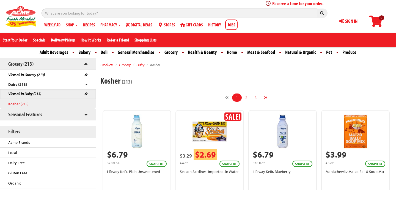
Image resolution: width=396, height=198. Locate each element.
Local (12, 152)
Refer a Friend (118, 40)
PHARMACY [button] (110, 25)
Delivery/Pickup (63, 40)
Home (232, 52)
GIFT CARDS (191, 25)
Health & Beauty (202, 52)
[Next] (265, 98)
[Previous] (226, 98)
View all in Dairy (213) (24, 93)
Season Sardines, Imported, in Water (209, 171)
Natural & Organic (300, 52)
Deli (104, 52)
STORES (166, 25)
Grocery (171, 52)
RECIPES (89, 25)
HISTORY (214, 25)
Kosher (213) (18, 103)
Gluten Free (17, 172)
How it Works (91, 40)
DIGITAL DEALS (139, 25)
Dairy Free (16, 162)
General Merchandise (136, 52)
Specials (39, 40)
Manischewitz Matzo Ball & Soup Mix (355, 171)
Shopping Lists (145, 40)
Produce (349, 52)
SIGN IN (348, 21)
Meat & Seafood (261, 52)
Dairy (140, 64)
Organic (14, 183)
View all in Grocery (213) (26, 74)
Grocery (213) (21, 63)
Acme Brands (19, 142)
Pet (329, 52)
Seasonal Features (25, 114)
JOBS (231, 25)
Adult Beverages (54, 52)
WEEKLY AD (52, 25)
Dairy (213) (17, 84)
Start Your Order (15, 40)
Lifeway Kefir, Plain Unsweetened (133, 171)
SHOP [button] (72, 25)
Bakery (84, 52)
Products (106, 64)
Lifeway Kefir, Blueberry (272, 171)
